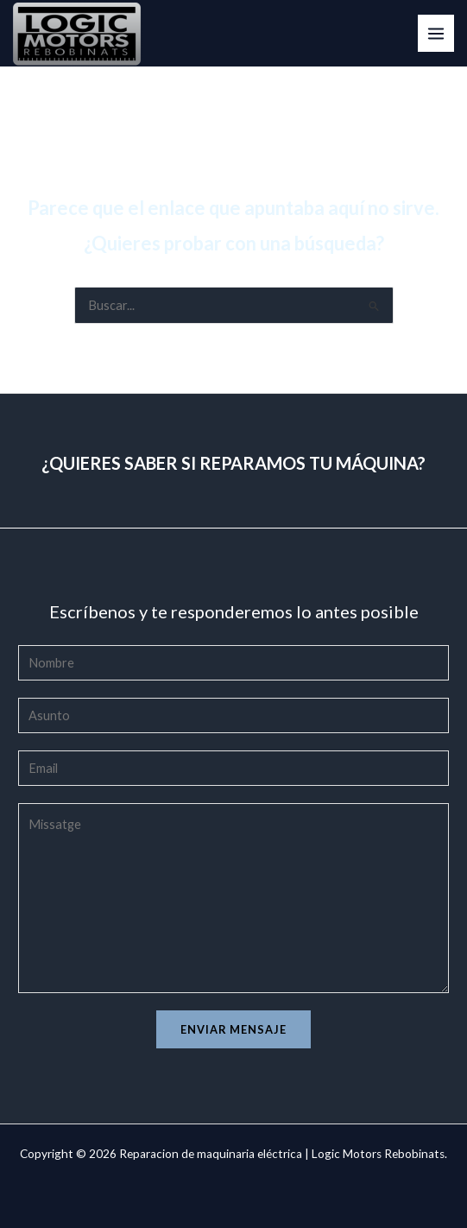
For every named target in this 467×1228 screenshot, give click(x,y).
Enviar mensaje (233, 1029)
